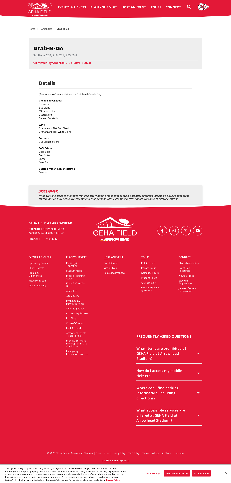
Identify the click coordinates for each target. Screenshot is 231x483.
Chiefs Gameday (37, 294)
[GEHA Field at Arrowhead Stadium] (114, 231)
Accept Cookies (201, 474)
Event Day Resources (184, 275)
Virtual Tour (110, 273)
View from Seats (37, 289)
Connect (175, 9)
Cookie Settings (152, 474)
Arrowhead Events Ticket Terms (76, 340)
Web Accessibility (151, 458)
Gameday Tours (150, 278)
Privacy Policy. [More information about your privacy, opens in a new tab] (113, 481)
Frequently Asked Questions (150, 294)
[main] (115, 111)
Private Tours (148, 273)
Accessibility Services (77, 318)
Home (32, 28)
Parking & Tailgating (71, 270)
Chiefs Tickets (36, 276)
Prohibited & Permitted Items (75, 308)
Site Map (184, 458)
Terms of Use (98, 458)
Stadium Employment (186, 287)
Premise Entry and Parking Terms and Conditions (76, 348)
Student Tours (149, 283)
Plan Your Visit (106, 9)
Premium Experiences (35, 283)
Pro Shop (71, 323)
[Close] (226, 474)
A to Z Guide (73, 301)
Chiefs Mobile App (189, 268)
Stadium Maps (74, 276)
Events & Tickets (74, 9)
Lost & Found (73, 333)
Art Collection (148, 288)
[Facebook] (162, 230)
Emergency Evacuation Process (77, 358)
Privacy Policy (116, 458)
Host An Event (136, 9)
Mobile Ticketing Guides (75, 282)
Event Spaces (111, 268)
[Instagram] (174, 230)
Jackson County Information (187, 295)
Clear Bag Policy (75, 314)
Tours (158, 9)
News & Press (186, 281)
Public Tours (148, 268)
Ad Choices (170, 458)
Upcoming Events (38, 271)
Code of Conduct (75, 328)
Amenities (44, 28)
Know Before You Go (75, 290)
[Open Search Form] (192, 9)
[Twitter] (186, 230)
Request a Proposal (114, 278)
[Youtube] (197, 230)
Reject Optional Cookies (177, 474)
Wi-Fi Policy (133, 458)
